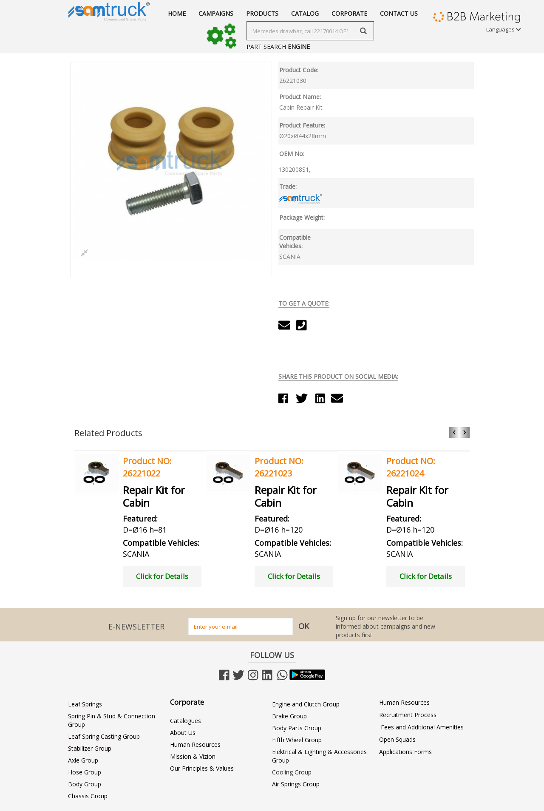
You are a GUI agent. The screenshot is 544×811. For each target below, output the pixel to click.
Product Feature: (302, 125)
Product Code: (298, 70)
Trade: (288, 186)
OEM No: (291, 154)
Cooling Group (292, 772)
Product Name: (300, 97)
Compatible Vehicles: (295, 241)
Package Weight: (302, 217)
